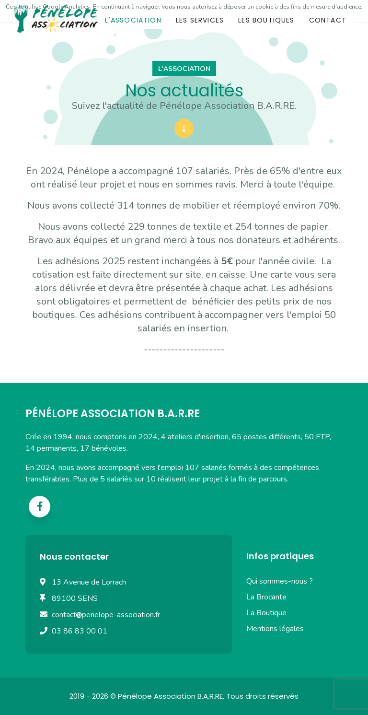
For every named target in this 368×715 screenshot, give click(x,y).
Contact (327, 20)
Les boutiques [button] (266, 20)
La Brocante (266, 597)
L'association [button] (133, 20)
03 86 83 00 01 (79, 631)
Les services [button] (200, 20)
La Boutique (266, 613)
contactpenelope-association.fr (106, 615)
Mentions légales (275, 628)
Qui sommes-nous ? (279, 581)
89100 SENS (75, 598)
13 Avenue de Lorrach (89, 582)
